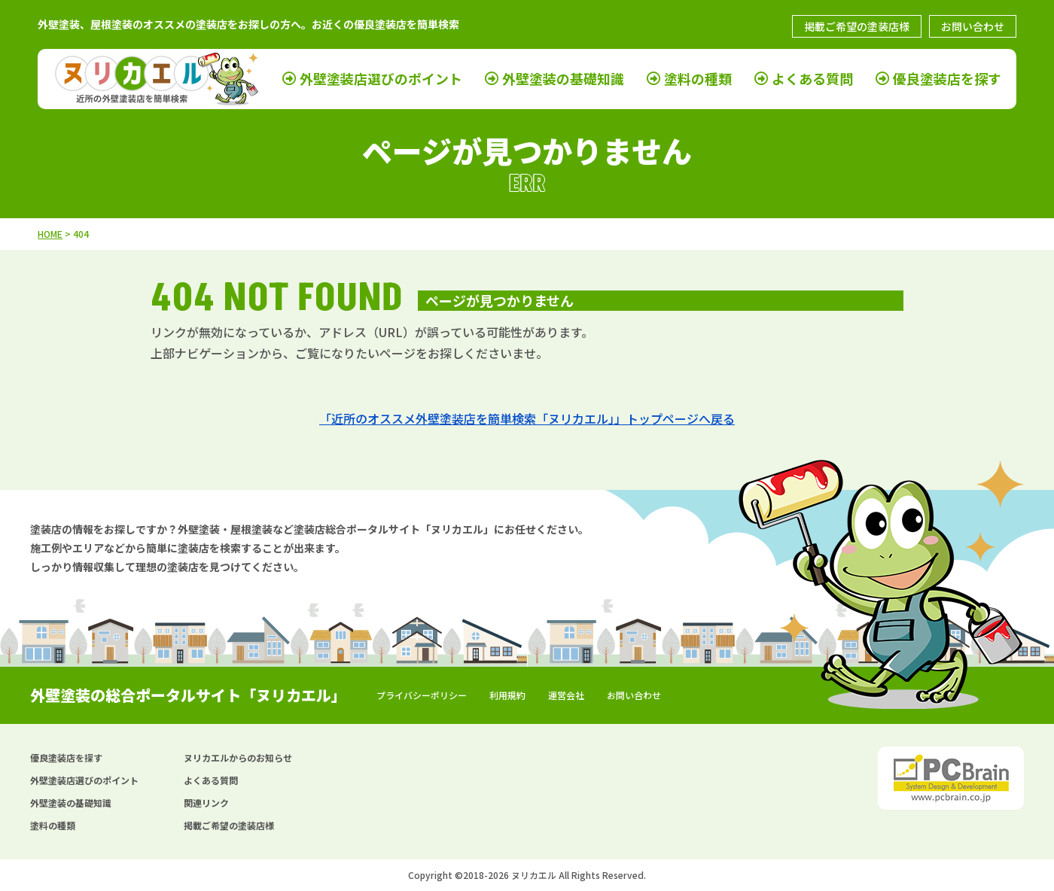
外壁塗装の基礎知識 (563, 78)
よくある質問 (812, 78)
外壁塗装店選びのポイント (381, 78)
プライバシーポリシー (421, 695)
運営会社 (566, 695)
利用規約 (507, 695)
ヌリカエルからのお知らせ (238, 757)
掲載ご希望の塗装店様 (856, 26)
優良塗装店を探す (947, 78)
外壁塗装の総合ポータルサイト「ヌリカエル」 (188, 695)
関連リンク (206, 802)
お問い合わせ (972, 26)
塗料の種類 (698, 78)
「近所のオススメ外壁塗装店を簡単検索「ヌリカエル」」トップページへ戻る (527, 418)
